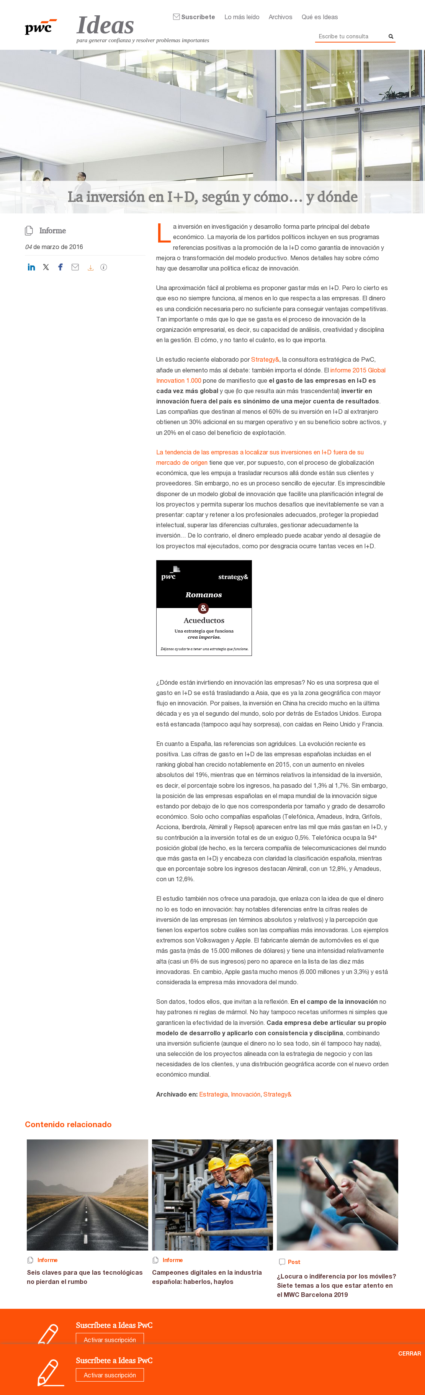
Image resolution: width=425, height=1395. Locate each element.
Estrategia (213, 1094)
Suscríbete (198, 16)
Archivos (281, 16)
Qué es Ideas (320, 16)
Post (294, 1262)
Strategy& (265, 359)
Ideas (105, 24)
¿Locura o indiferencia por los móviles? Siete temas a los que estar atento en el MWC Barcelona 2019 (336, 1285)
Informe (52, 231)
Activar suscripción (110, 1339)
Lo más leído (242, 16)
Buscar (390, 36)
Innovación (245, 1094)
